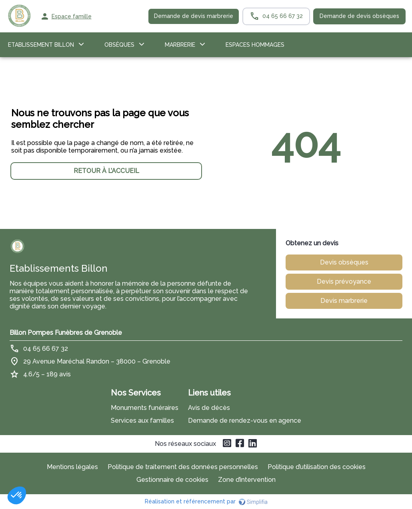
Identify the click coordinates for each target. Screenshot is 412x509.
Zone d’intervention (247, 479)
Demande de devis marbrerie (193, 16)
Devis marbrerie (344, 300)
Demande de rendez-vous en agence (244, 420)
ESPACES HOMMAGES (255, 45)
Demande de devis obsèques (359, 16)
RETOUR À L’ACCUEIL (106, 171)
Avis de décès (209, 408)
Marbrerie (180, 45)
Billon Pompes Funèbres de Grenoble (66, 332)
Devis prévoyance (344, 281)
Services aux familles (142, 420)
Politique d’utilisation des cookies (317, 467)
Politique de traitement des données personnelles (183, 467)
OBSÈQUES (119, 45)
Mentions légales (72, 467)
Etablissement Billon (41, 45)
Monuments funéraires (144, 408)
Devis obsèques (344, 262)
